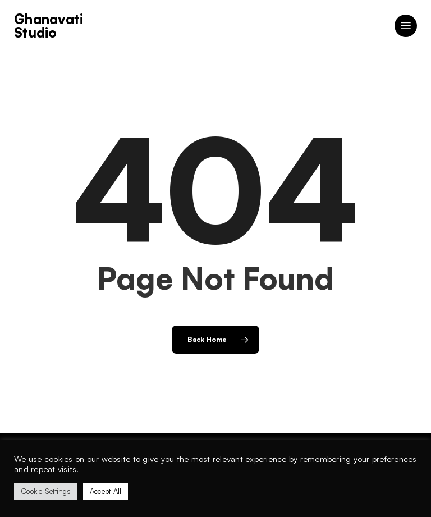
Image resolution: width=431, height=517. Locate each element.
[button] (406, 25)
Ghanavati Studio (48, 25)
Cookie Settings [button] (46, 491)
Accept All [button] (106, 491)
